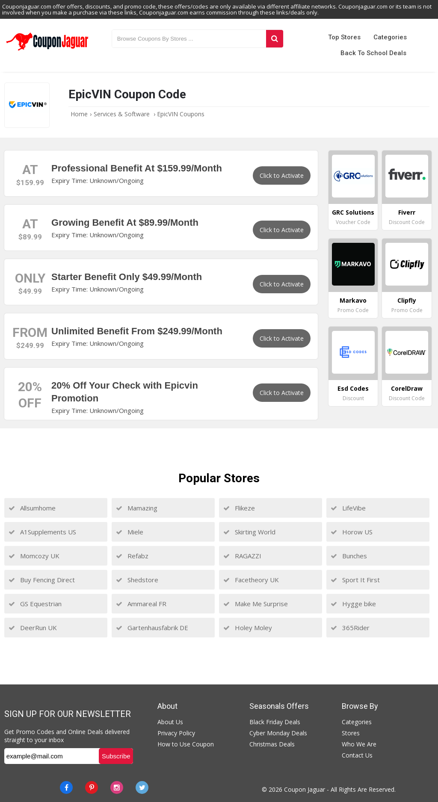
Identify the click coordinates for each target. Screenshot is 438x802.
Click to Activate (282, 175)
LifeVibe (348, 508)
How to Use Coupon (185, 744)
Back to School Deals (373, 53)
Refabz (132, 555)
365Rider (350, 627)
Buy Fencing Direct (42, 579)
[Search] (274, 38)
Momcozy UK (34, 555)
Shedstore (137, 579)
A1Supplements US (42, 532)
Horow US (352, 532)
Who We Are (359, 744)
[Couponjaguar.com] (47, 51)
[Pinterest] (91, 787)
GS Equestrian (35, 603)
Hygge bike (353, 603)
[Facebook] (66, 787)
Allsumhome (32, 508)
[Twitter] (142, 787)
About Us (170, 722)
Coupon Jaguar (304, 789)
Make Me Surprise (255, 603)
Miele (129, 532)
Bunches (349, 555)
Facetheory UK (251, 579)
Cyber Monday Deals (278, 733)
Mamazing (136, 508)
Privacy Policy (176, 733)
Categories (390, 37)
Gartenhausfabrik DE (152, 627)
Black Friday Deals (274, 722)
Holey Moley (247, 627)
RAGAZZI (242, 555)
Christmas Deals (272, 744)
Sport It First (355, 579)
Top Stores (344, 37)
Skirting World (249, 532)
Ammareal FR (141, 603)
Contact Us (357, 755)
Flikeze (239, 508)
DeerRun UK (33, 627)
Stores (351, 733)
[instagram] (116, 787)
